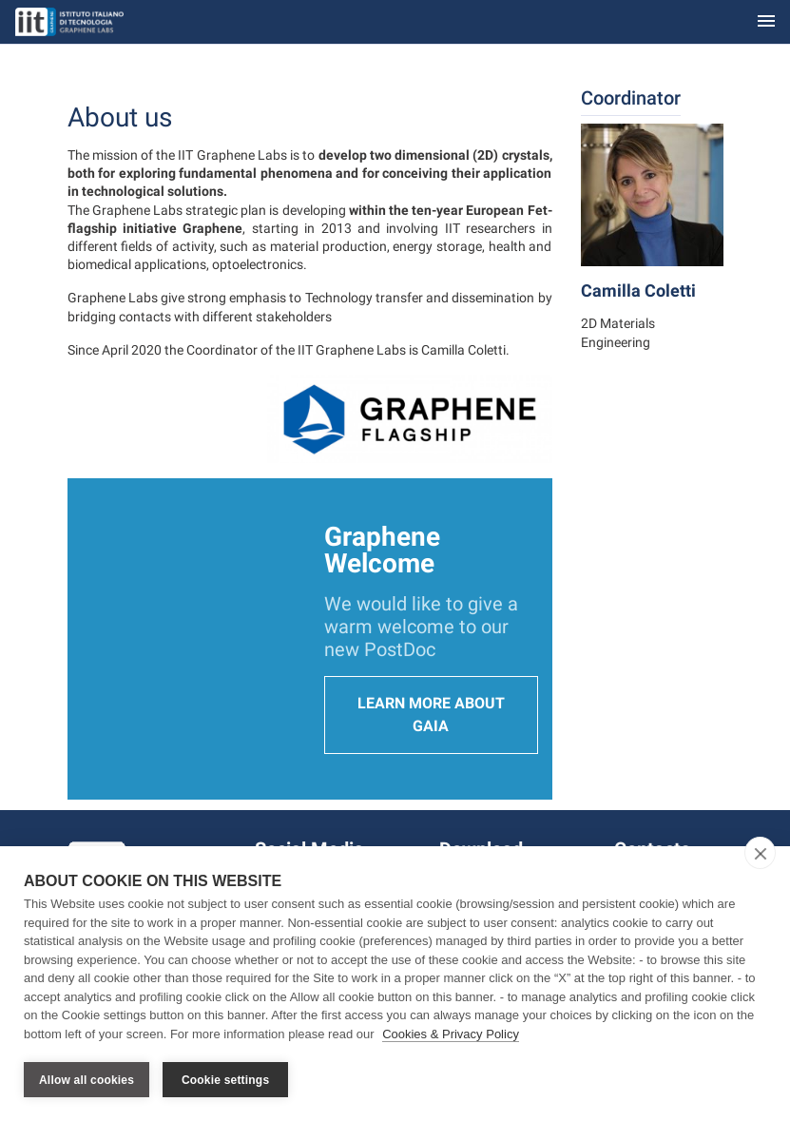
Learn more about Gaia (431, 714)
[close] (760, 853)
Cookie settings (225, 1080)
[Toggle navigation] (766, 22)
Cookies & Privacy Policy (450, 1034)
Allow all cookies (86, 1080)
